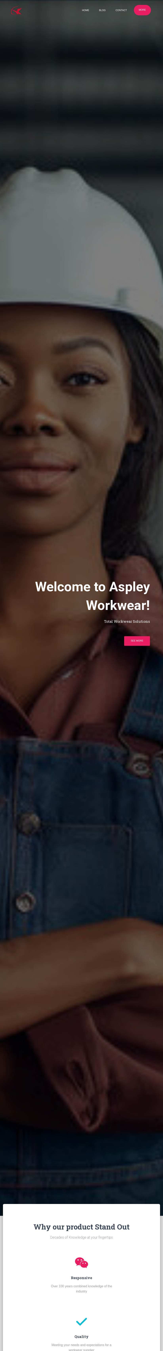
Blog (102, 10)
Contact (121, 10)
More (142, 10)
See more (137, 640)
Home (85, 10)
